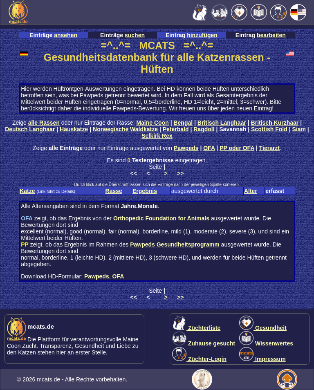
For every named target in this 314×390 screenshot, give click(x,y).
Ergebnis (144, 191)
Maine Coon (152, 122)
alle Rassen (44, 122)
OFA (209, 148)
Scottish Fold (269, 129)
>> (180, 173)
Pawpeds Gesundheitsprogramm (175, 244)
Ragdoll (203, 129)
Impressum (262, 359)
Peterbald (176, 129)
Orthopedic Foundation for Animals (162, 218)
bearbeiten (271, 35)
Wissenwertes (266, 343)
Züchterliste (196, 328)
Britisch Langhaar (221, 122)
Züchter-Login (199, 359)
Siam (298, 129)
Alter (250, 191)
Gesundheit (263, 328)
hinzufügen (202, 35)
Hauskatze (74, 129)
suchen (135, 35)
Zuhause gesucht (203, 343)
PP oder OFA (237, 148)
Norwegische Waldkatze (125, 129)
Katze (27, 191)
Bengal (183, 122)
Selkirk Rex (157, 135)
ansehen (65, 35)
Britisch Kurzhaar (275, 122)
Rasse (113, 191)
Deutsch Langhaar (30, 129)
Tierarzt (269, 148)
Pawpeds (186, 148)
